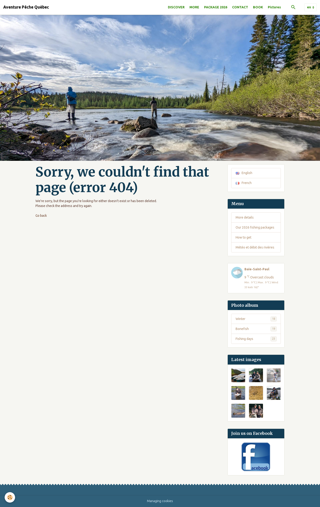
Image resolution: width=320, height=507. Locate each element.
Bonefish (256, 328)
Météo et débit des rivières (255, 247)
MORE (194, 7)
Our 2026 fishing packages (255, 227)
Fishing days (256, 338)
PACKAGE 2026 (215, 7)
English (244, 173)
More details (245, 217)
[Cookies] (10, 497)
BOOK (258, 7)
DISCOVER (176, 7)
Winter (256, 318)
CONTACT (240, 7)
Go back (41, 215)
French (244, 183)
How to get (243, 237)
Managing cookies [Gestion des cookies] (160, 501)
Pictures (274, 7)
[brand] (26, 7)
